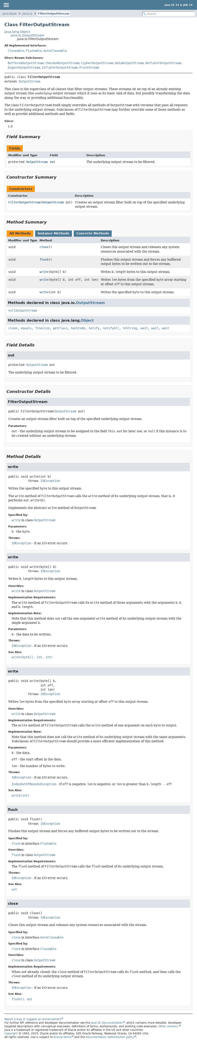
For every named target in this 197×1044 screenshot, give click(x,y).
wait (144, 328)
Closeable (16, 51)
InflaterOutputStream (60, 67)
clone (12, 328)
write (44, 272)
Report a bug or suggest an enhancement (32, 1019)
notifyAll (111, 328)
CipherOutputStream (97, 63)
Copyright (11, 1033)
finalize (42, 328)
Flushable (34, 51)
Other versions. (168, 1026)
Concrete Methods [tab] (92, 233)
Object (87, 320)
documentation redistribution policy (110, 1037)
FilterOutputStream (53, 13)
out (52, 162)
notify (94, 328)
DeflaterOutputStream (163, 63)
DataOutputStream (129, 63)
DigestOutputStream (24, 67)
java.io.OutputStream (27, 35)
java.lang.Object (17, 32)
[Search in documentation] (168, 13)
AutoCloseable (55, 51)
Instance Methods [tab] (53, 233)
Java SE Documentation (107, 1022)
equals (26, 328)
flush (44, 259)
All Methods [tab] (20, 233)
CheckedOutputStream (62, 63)
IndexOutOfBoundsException (34, 784)
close (44, 247)
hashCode (78, 328)
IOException (50, 481)
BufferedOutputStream (26, 63)
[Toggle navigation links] (6, 5)
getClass (60, 328)
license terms (62, 1037)
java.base (9, 13)
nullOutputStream (22, 310)
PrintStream (89, 67)
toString (130, 328)
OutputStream (29, 81)
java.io (27, 13)
